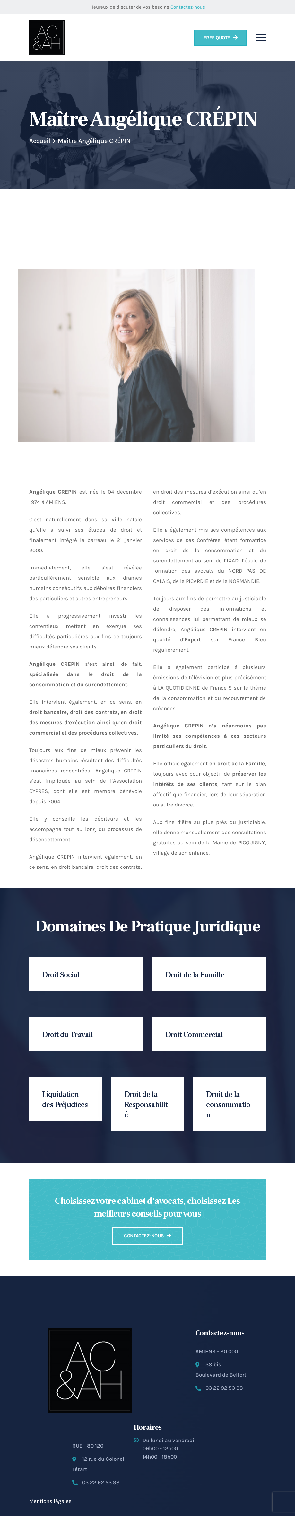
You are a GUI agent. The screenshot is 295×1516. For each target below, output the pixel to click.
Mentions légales (50, 1501)
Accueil (39, 141)
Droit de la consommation (228, 1104)
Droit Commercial (194, 1035)
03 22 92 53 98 (224, 1388)
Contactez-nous (187, 7)
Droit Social (60, 975)
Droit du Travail (67, 1035)
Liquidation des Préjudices (65, 1099)
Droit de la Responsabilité (146, 1104)
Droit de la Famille (194, 975)
